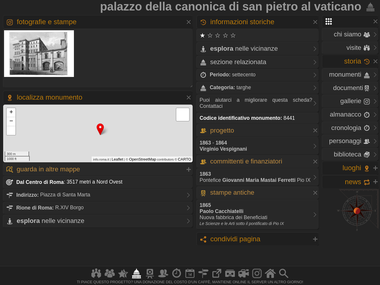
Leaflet (117, 159)
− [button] (11, 121)
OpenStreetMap (142, 159)
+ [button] (11, 112)
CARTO (184, 159)
